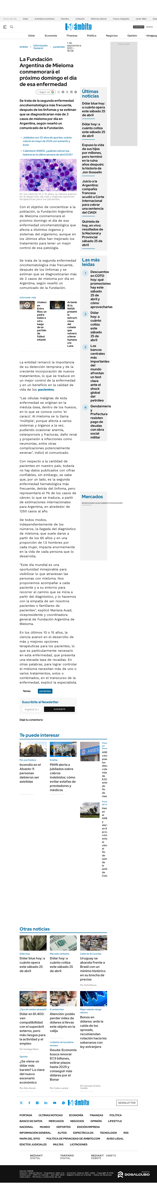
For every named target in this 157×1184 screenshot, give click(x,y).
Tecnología (108, 1133)
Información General (41, 46)
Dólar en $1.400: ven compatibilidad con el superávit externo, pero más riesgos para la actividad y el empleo (32, 1029)
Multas (58, 1144)
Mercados (56, 1121)
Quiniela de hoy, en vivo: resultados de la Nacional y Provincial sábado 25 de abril (92, 233)
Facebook (29, 1102)
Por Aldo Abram (28, 1088)
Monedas (87, 503)
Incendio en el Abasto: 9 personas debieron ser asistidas (30, 773)
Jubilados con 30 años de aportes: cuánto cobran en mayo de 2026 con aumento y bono (47, 141)
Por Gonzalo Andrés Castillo (90, 1087)
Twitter (21, 1103)
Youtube (54, 1103)
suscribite (138, 27)
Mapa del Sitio (30, 1138)
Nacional (26, 1127)
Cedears (118, 503)
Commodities (106, 503)
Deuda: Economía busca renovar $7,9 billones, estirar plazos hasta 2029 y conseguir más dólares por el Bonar (63, 1065)
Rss (126, 1133)
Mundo (45, 1127)
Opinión (132, 35)
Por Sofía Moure (88, 985)
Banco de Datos (31, 1121)
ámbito (24, 47)
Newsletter (127, 1102)
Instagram (37, 1102)
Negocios (112, 35)
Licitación (79, 19)
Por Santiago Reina (29, 1049)
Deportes (63, 1127)
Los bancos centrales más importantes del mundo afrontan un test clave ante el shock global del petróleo (99, 373)
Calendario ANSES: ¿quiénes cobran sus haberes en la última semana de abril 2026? (48, 152)
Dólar (25, 19)
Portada (26, 1115)
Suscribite (59, 709)
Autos (62, 1133)
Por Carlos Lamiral (59, 1088)
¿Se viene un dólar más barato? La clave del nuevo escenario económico (32, 1072)
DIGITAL (37, 1157)
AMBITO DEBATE (103, 1157)
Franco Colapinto (121, 19)
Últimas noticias (51, 1115)
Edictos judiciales (33, 1144)
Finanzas (72, 35)
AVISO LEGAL (115, 1138)
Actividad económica (44, 19)
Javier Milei (141, 19)
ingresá (149, 27)
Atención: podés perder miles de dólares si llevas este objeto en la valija (62, 1022)
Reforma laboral (99, 19)
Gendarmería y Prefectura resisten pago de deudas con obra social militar (100, 421)
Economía (51, 35)
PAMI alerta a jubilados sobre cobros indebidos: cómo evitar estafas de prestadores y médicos (63, 777)
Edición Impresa (88, 1127)
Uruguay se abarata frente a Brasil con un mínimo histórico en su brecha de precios (93, 968)
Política (91, 35)
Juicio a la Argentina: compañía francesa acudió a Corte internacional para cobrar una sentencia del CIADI (93, 197)
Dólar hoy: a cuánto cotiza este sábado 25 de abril (93, 130)
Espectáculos (83, 1133)
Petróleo (65, 19)
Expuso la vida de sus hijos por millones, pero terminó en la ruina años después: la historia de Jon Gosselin (93, 158)
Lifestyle (115, 1121)
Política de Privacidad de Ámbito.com (73, 1138)
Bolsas (95, 503)
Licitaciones (78, 1144)
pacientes (59, 47)
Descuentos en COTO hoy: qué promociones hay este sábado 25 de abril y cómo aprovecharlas (101, 289)
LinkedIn (45, 1102)
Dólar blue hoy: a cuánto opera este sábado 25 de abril (93, 109)
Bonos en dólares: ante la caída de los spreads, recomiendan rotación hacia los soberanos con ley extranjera (93, 1032)
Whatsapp (63, 1102)
